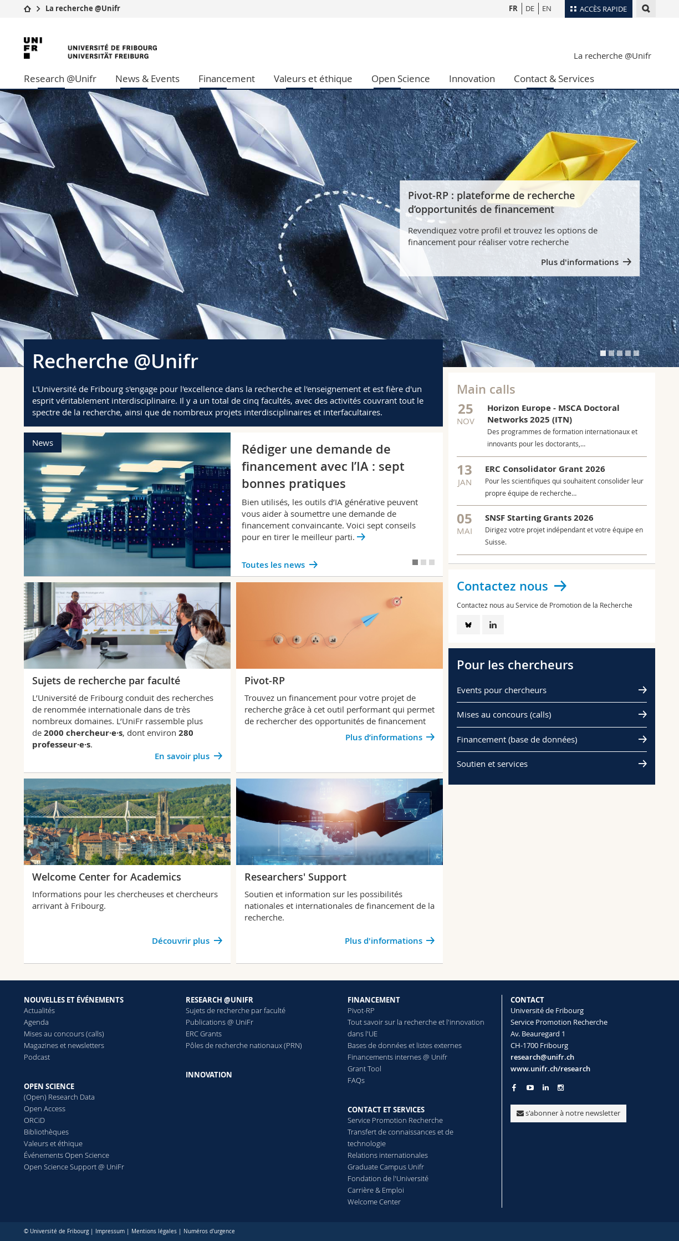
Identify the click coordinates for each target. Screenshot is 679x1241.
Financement (226, 78)
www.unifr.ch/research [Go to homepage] (550, 1069)
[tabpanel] (339, 228)
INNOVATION (209, 1075)
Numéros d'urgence (209, 1231)
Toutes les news (273, 565)
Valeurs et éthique (313, 78)
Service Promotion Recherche (395, 1120)
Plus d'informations (580, 262)
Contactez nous (502, 586)
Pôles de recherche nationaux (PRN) (244, 1045)
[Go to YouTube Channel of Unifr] (530, 1087)
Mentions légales (154, 1231)
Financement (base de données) (517, 739)
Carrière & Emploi (376, 1190)
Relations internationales (388, 1155)
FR (513, 8)
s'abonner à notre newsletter (568, 1113)
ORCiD (34, 1120)
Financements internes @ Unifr (397, 1057)
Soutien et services (492, 763)
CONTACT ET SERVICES (386, 1110)
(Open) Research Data (59, 1097)
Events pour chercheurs (502, 689)
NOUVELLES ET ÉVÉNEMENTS (74, 1000)
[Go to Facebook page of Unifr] (514, 1087)
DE (529, 8)
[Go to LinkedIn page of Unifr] (546, 1087)
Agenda (36, 1022)
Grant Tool (364, 1069)
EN (547, 8)
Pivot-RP (361, 1010)
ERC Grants (204, 1034)
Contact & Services (554, 78)
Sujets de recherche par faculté (235, 1010)
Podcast (37, 1057)
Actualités (39, 1010)
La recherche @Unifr (82, 8)
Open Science (400, 78)
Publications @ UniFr (219, 1022)
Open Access (44, 1108)
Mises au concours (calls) (504, 714)
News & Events (147, 78)
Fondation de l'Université (388, 1178)
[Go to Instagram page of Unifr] (561, 1087)
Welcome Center (374, 1202)
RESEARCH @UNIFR (219, 1000)
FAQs (356, 1080)
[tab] (603, 353)
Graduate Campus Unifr (386, 1167)
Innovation (472, 78)
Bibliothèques (46, 1132)
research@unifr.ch (542, 1057)
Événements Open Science (66, 1155)
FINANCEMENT (374, 1000)
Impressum (110, 1231)
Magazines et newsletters (64, 1045)
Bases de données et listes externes (405, 1045)
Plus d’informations (383, 737)
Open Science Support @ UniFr (74, 1167)
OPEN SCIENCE (49, 1086)
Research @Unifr (60, 78)
